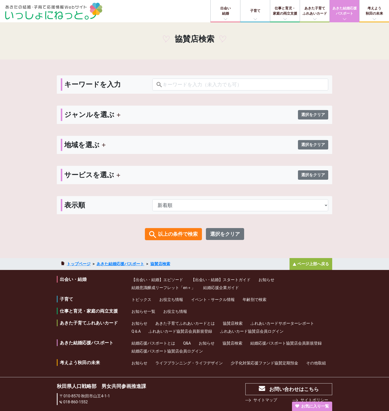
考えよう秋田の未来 (374, 10)
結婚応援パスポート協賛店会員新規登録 (286, 343)
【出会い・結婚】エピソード (157, 279)
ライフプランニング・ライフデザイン (189, 363)
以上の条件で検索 (178, 234)
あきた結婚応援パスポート (344, 10)
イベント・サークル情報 (213, 299)
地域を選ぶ (81, 145)
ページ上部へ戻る (313, 264)
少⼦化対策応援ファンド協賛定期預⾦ (264, 363)
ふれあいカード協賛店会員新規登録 (180, 331)
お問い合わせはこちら (294, 389)
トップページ (79, 264)
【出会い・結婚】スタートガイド (221, 279)
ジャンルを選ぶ (89, 115)
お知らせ (266, 279)
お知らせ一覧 (143, 311)
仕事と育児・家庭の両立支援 (285, 10)
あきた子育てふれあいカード (315, 10)
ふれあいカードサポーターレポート (282, 323)
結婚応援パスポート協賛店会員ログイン (167, 351)
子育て (255, 11)
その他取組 (316, 363)
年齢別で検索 (254, 299)
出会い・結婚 (73, 279)
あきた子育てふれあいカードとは (185, 323)
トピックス (141, 299)
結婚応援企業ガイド (221, 287)
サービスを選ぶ (89, 175)
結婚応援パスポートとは (153, 343)
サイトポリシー (314, 400)
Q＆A (136, 331)
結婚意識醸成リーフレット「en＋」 (163, 287)
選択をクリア (313, 114)
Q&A (187, 343)
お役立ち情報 (171, 299)
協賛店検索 (160, 264)
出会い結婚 (225, 10)
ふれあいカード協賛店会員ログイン (252, 331)
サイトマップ (265, 400)
